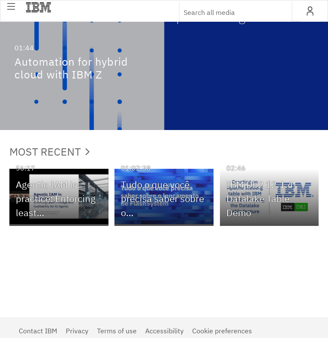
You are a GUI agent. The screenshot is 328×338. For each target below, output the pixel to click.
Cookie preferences (222, 330)
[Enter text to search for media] (226, 12)
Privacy (77, 330)
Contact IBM (38, 330)
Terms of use (117, 330)
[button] (11, 6)
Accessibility (164, 330)
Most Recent (49, 151)
